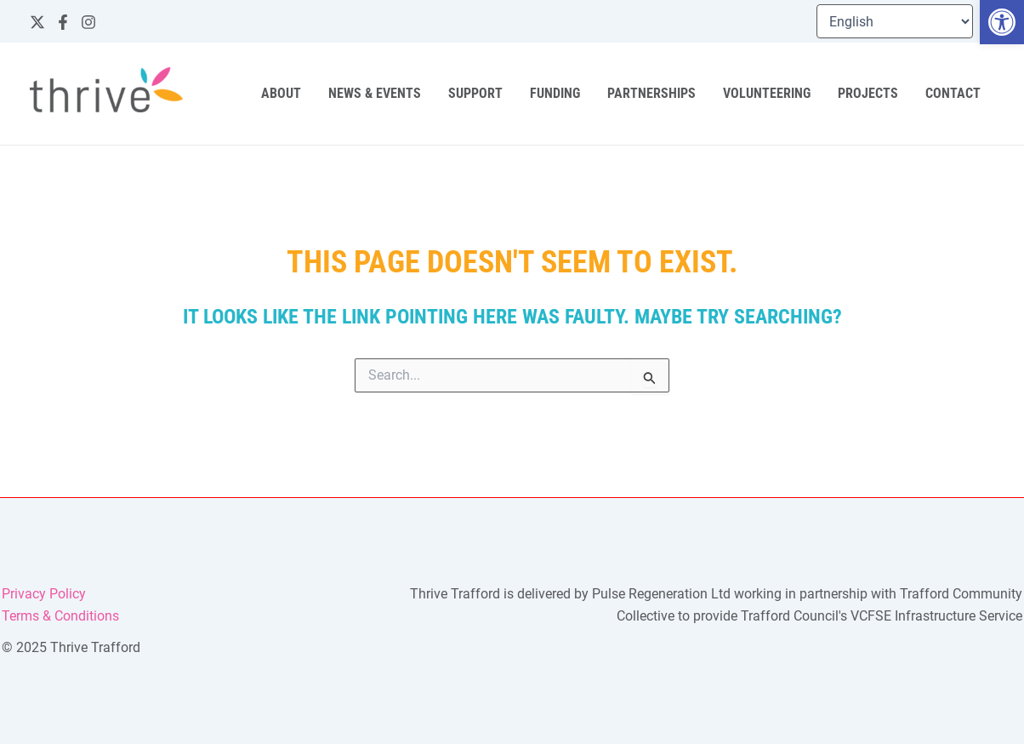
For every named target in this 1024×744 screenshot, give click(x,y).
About (281, 93)
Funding (555, 93)
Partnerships (651, 93)
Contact (953, 93)
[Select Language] (894, 21)
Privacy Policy (44, 594)
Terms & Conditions (60, 616)
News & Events (374, 93)
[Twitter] (37, 22)
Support (475, 93)
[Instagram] (88, 22)
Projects (868, 93)
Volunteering (767, 93)
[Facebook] (63, 22)
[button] (1002, 22)
